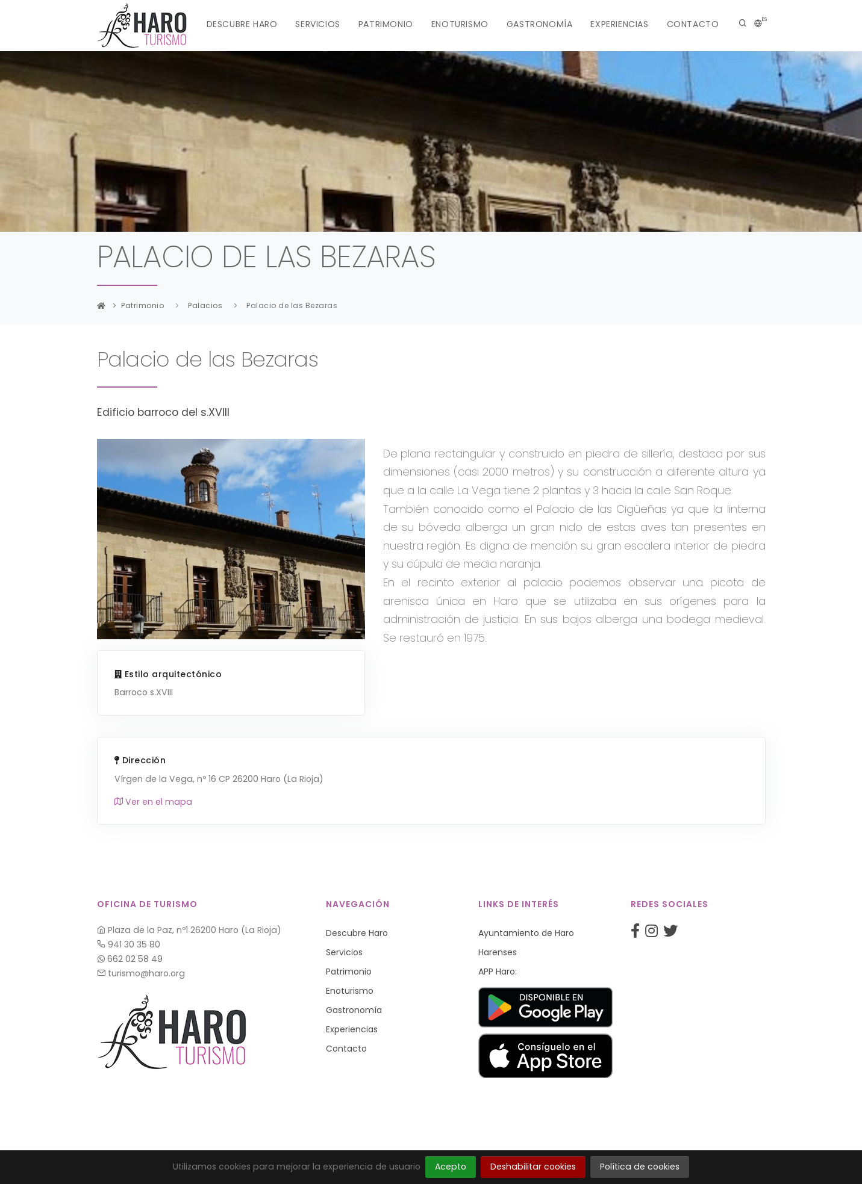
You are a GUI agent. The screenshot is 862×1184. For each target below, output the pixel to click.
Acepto (450, 1167)
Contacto (693, 24)
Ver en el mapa (153, 802)
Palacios (205, 305)
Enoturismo (460, 24)
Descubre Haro (242, 24)
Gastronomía (540, 24)
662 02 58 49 (130, 959)
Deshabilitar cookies (533, 1167)
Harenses (497, 952)
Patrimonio (385, 24)
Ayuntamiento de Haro (526, 933)
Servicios (317, 24)
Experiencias (619, 24)
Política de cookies (639, 1167)
